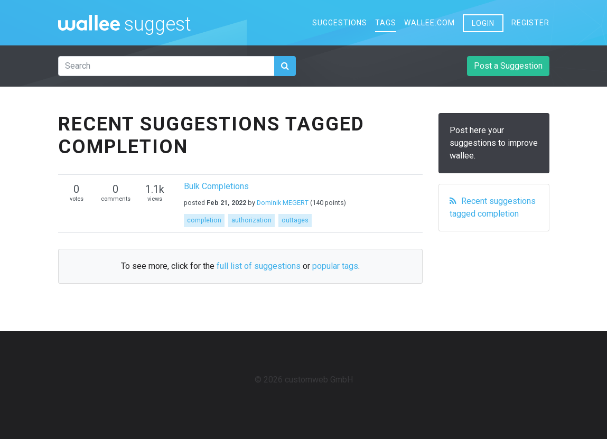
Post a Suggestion (508, 66)
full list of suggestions (259, 266)
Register (530, 22)
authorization (251, 220)
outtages (295, 220)
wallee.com (429, 22)
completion (204, 220)
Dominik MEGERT (283, 203)
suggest (157, 23)
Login (483, 23)
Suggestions (339, 22)
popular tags (335, 266)
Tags (385, 22)
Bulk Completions (216, 186)
